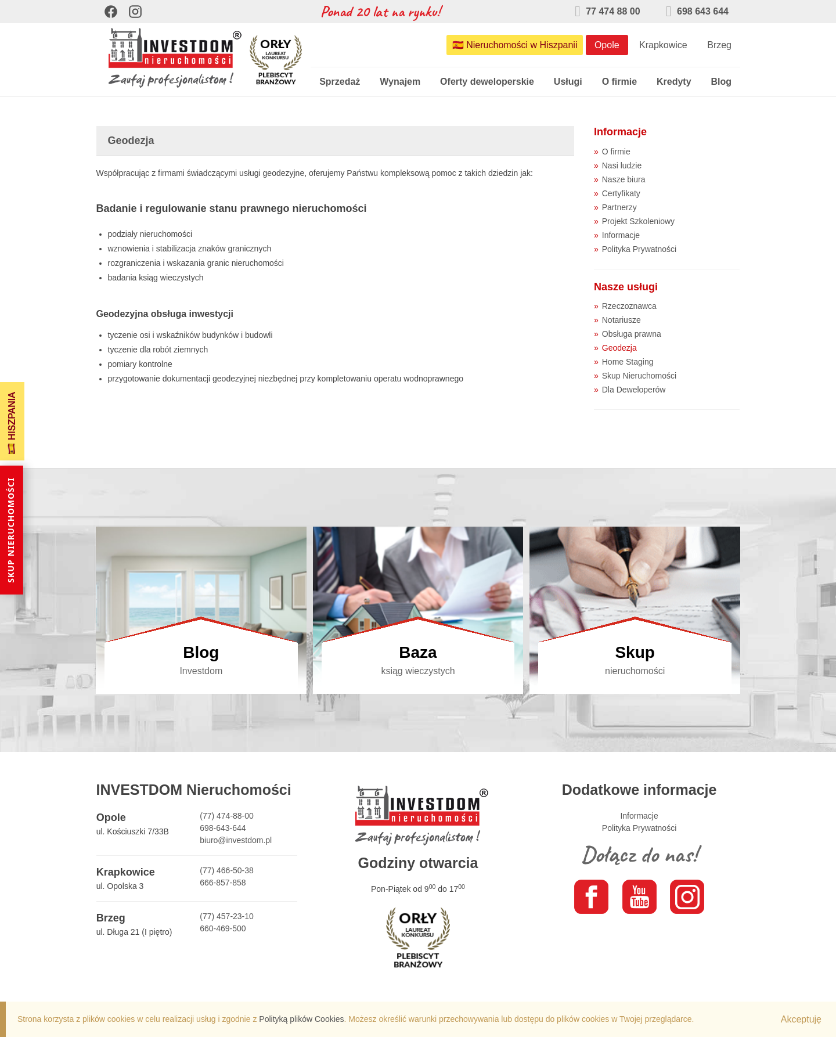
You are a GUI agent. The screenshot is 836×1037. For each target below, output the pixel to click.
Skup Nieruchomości (639, 375)
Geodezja (619, 347)
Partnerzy (619, 207)
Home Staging (628, 361)
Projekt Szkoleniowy (638, 221)
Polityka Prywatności (639, 249)
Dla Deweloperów (634, 389)
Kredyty (674, 82)
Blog (721, 82)
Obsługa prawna (631, 334)
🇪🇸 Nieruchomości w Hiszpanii (515, 45)
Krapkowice (663, 45)
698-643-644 (223, 828)
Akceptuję (801, 1019)
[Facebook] (111, 11)
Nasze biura (624, 179)
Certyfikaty (621, 193)
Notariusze (621, 320)
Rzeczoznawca (629, 306)
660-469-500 (223, 928)
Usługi (568, 82)
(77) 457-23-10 (227, 916)
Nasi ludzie (622, 165)
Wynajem (400, 82)
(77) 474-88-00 (227, 815)
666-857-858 (223, 882)
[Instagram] (135, 11)
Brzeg (719, 45)
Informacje (621, 235)
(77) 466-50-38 (227, 870)
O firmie (619, 82)
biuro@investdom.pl (236, 840)
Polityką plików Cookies (301, 1019)
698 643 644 (697, 11)
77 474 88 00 (607, 11)
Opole (606, 45)
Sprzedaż (339, 82)
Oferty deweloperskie (487, 82)
